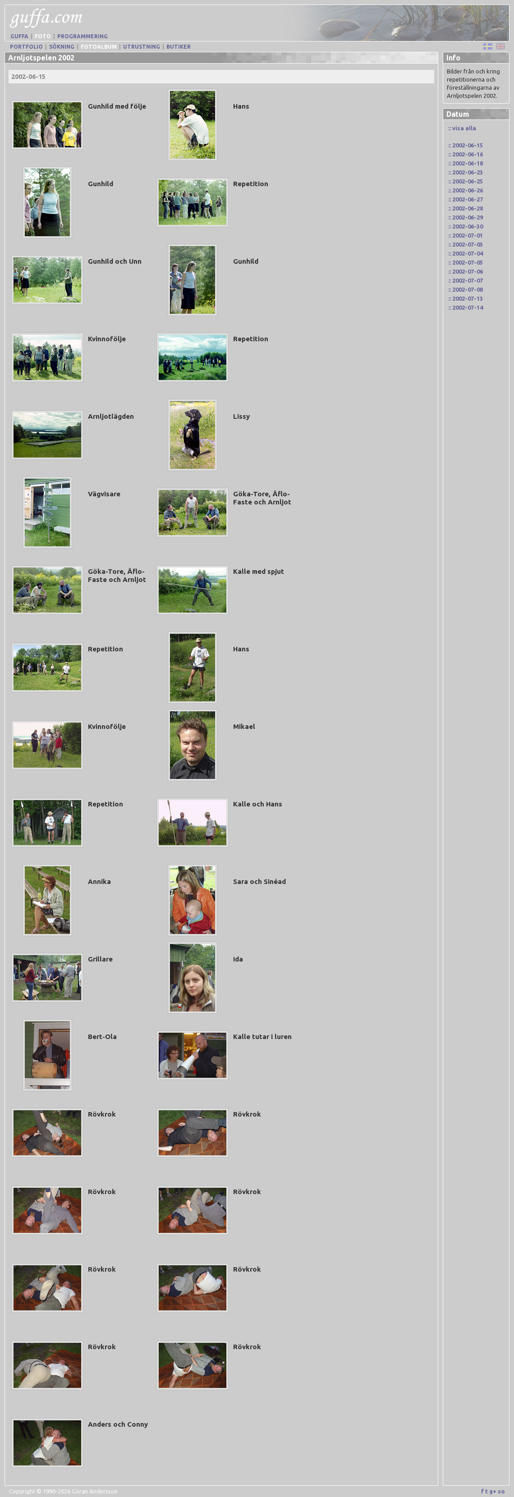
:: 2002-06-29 (465, 217)
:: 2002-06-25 (465, 181)
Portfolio (26, 47)
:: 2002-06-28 (465, 208)
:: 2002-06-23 (465, 172)
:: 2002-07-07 (465, 280)
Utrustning (141, 47)
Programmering (82, 36)
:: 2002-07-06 (465, 271)
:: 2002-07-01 (465, 235)
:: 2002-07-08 (465, 289)
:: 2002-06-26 (465, 190)
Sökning (61, 47)
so (501, 1491)
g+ (492, 1491)
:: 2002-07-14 (465, 307)
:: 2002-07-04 (465, 253)
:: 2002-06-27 (465, 199)
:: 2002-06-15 (465, 145)
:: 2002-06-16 (465, 154)
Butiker (178, 47)
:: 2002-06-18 (465, 163)
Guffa (19, 36)
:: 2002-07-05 (465, 262)
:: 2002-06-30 (465, 226)
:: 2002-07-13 (465, 298)
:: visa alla (462, 128)
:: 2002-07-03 (465, 244)
